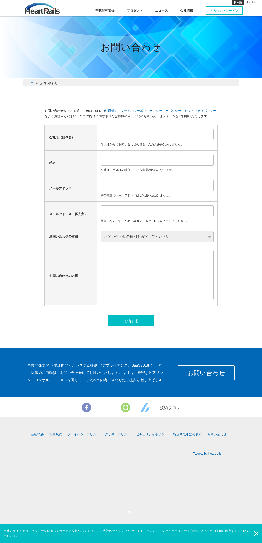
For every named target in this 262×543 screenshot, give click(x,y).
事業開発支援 (105, 10)
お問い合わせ (205, 374)
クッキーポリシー (168, 110)
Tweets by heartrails (207, 455)
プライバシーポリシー (137, 110)
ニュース (161, 10)
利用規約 (111, 110)
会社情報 (186, 10)
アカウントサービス (224, 11)
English (251, 2)
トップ (29, 83)
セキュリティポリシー (200, 110)
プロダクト (135, 10)
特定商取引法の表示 (187, 435)
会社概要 (37, 435)
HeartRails (42, 8)
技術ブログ (170, 409)
